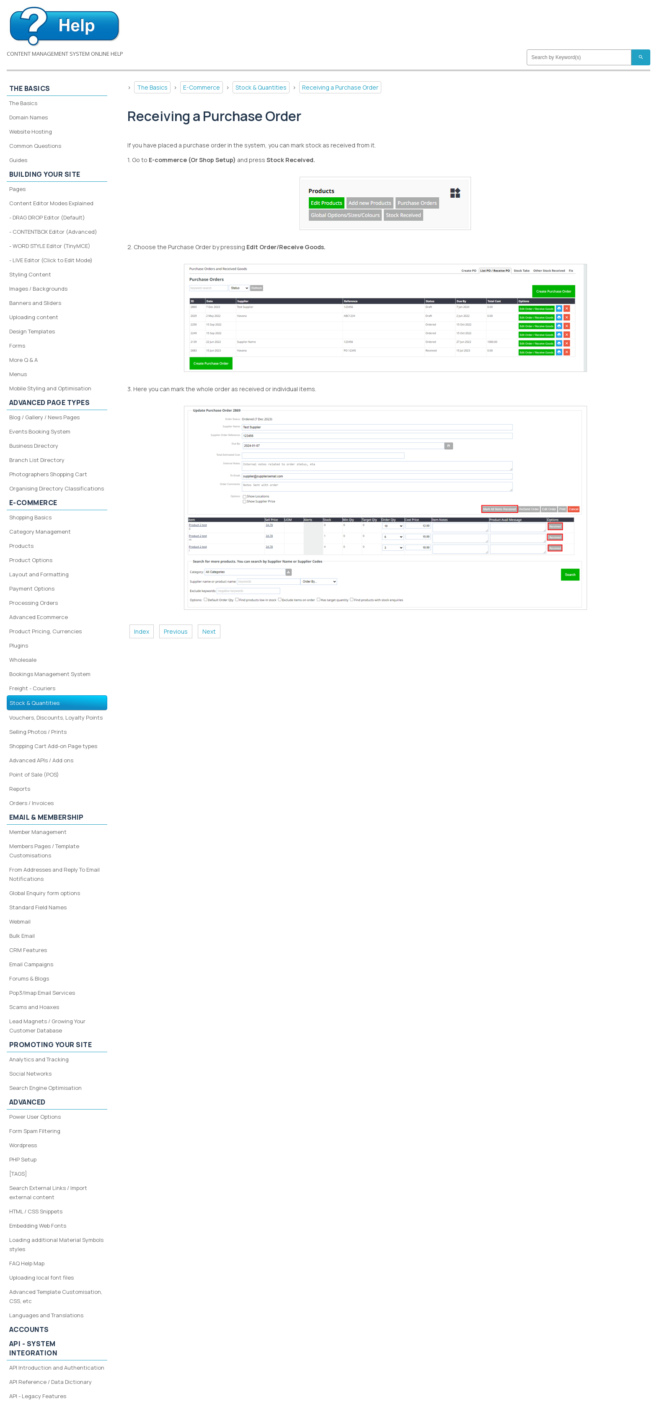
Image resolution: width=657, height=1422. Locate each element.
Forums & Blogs (29, 978)
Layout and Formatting (39, 574)
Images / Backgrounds (38, 288)
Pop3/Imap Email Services (42, 992)
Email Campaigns (31, 964)
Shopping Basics (30, 517)
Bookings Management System (50, 674)
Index (141, 631)
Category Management (40, 531)
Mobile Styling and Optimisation (50, 388)
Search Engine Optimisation (45, 1088)
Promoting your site (50, 1044)
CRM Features (28, 950)
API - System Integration (33, 1348)
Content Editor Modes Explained (51, 203)
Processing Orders (33, 602)
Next (209, 631)
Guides (18, 160)
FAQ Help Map (26, 1263)
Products (21, 546)
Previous (176, 631)
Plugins (18, 645)
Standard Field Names (38, 907)
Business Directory (33, 445)
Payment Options (31, 588)
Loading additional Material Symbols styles (56, 1244)
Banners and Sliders (35, 303)
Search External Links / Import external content (48, 1192)
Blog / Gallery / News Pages (44, 417)
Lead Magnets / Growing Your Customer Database (47, 1025)
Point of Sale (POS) (34, 774)
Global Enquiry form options (44, 893)
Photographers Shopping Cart (48, 474)
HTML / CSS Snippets (35, 1211)
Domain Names (28, 117)
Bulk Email (22, 935)
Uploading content (33, 317)
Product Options (30, 560)
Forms (17, 345)
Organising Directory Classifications (56, 488)
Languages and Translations (46, 1315)
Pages (17, 189)
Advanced (27, 1102)
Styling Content (30, 274)
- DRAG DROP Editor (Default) (47, 217)
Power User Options (35, 1116)
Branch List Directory (37, 460)
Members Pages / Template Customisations (44, 850)
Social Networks (30, 1073)
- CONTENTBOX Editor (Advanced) (53, 231)
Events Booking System (39, 431)
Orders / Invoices (31, 803)
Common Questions (35, 146)
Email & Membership (46, 817)
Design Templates (32, 331)
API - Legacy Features (37, 1396)
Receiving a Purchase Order (340, 87)
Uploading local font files (41, 1277)
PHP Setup (22, 1159)
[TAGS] (18, 1173)
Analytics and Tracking (39, 1059)
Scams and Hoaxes (34, 1007)
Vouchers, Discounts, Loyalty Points (56, 717)
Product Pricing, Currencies (45, 631)
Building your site (44, 174)
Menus (18, 374)
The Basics (152, 87)
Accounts (29, 1329)
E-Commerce (201, 87)
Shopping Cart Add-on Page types (53, 746)
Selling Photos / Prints (38, 732)
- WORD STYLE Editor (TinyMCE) (50, 246)
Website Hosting (30, 131)
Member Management (38, 832)
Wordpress (23, 1145)
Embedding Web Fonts (37, 1225)
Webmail (20, 921)
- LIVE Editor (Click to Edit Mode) (51, 260)
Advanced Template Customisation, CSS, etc (55, 1296)
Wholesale (22, 659)
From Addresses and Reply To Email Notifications (54, 874)
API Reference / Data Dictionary (50, 1382)
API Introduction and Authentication (56, 1367)
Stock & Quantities (261, 87)
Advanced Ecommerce (38, 617)
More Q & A (23, 360)
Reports (19, 788)
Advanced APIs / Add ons (41, 760)
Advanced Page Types (49, 402)
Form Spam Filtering (34, 1131)
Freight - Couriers (32, 688)
